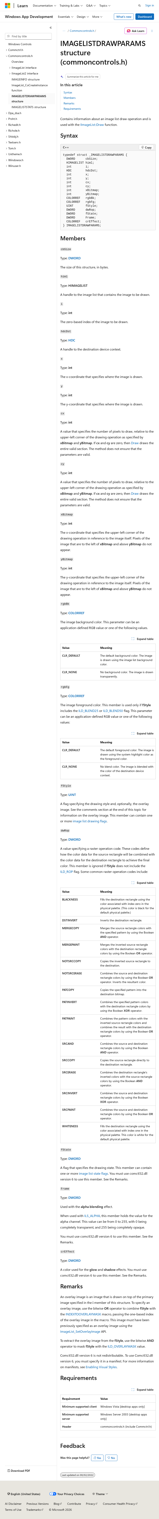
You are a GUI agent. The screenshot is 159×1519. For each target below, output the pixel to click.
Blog (56, 1504)
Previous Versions (37, 1504)
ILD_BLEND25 (88, 710)
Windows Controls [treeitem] (19, 44)
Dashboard (145, 17)
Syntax (68, 92)
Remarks (69, 103)
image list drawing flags (90, 821)
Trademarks (33, 1510)
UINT (72, 794)
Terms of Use (13, 1510)
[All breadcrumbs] (63, 31)
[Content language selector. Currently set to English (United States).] (24, 1494)
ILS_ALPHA (92, 1215)
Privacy (90, 1504)
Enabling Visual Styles (101, 1367)
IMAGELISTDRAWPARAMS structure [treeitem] (29, 98)
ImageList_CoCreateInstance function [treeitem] (30, 87)
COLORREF (76, 613)
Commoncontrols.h (82, 31)
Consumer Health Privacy (119, 1504)
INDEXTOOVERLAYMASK (83, 1314)
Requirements (72, 109)
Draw (135, 443)
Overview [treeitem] (17, 62)
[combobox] (28, 36)
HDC (71, 340)
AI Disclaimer (13, 1504)
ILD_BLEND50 (113, 710)
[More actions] (152, 31)
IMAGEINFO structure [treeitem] (26, 79)
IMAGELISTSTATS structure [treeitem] (29, 107)
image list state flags (93, 1173)
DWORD (74, 258)
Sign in (149, 5)
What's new (123, 17)
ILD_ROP (66, 871)
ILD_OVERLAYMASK (122, 1346)
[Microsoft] (7, 5)
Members (70, 98)
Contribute (74, 1504)
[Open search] (139, 5)
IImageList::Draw (92, 124)
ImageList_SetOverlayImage (80, 1331)
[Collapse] (50, 27)
